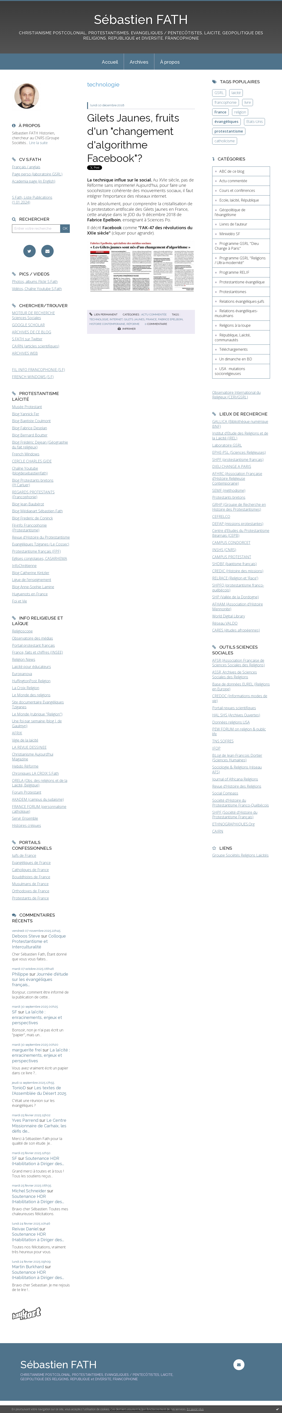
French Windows (25, 454)
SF (14, 1011)
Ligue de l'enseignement (31, 579)
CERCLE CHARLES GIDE (32, 461)
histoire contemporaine (107, 324)
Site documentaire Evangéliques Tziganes (38, 704)
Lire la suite (38, 142)
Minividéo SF (229, 233)
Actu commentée (154, 314)
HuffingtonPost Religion (31, 680)
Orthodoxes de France (30, 891)
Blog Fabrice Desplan (29, 427)
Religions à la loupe (235, 325)
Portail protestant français (33, 645)
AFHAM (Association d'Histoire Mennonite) (237, 607)
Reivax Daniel (25, 1228)
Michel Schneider (29, 1190)
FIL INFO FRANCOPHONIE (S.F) (38, 369)
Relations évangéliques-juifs (241, 301)
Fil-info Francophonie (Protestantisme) (29, 528)
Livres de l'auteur (233, 224)
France (220, 112)
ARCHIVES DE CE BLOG (31, 332)
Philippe (20, 974)
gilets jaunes (134, 319)
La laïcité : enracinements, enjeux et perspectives (37, 1017)
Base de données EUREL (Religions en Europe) (241, 687)
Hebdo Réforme (25, 766)
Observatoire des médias (32, 638)
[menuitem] (110, 61)
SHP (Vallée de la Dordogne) (235, 597)
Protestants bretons (228, 497)
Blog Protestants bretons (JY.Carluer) (32, 483)
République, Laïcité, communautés (232, 337)
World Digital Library (228, 616)
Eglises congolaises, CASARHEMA (39, 558)
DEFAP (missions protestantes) (237, 523)
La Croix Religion (25, 687)
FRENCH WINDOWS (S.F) (33, 376)
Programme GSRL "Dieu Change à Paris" (237, 246)
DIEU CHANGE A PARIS (231, 466)
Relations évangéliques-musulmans (236, 313)
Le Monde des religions (31, 695)
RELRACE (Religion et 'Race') (235, 578)
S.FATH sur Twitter (27, 338)
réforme (132, 324)
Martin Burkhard (28, 1266)
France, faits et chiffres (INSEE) (37, 652)
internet (116, 319)
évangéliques (226, 121)
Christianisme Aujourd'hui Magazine (32, 757)
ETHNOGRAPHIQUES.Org (233, 824)
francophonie (225, 102)
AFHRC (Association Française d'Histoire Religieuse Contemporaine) (237, 478)
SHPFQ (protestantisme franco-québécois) (238, 588)
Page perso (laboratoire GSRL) (37, 174)
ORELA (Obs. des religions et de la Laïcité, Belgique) (39, 783)
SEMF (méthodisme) (228, 490)
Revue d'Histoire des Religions (236, 786)
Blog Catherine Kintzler (30, 572)
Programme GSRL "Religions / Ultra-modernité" (240, 260)
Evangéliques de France (31, 862)
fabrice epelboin (170, 319)
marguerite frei (26, 1050)
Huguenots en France (30, 594)
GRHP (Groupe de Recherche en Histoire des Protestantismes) (239, 507)
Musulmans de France (30, 883)
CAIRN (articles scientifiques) (35, 346)
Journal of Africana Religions (235, 779)
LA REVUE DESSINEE (29, 747)
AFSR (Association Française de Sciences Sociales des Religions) (238, 663)
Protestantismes (232, 291)
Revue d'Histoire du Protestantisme (41, 537)
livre (247, 102)
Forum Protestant (26, 792)
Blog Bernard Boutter (29, 435)
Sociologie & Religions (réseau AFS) (237, 770)
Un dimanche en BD (235, 359)
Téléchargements (233, 349)
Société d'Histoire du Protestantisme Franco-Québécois (240, 803)
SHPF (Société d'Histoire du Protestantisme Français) (234, 815)
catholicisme (224, 140)
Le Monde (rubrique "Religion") (37, 714)
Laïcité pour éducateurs (31, 666)
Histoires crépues (26, 825)
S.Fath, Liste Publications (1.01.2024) (32, 200)
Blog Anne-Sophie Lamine (33, 586)
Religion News (23, 659)
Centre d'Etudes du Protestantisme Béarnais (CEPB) (240, 533)
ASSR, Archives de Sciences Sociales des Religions (234, 675)
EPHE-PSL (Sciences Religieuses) (239, 452)
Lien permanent (103, 314)
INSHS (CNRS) (224, 549)
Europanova (22, 673)
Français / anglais (26, 166)
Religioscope (22, 631)
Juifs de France (24, 855)
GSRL (219, 92)
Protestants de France (30, 898)
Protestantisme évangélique (242, 282)
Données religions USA (231, 722)
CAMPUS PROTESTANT (231, 556)
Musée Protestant (27, 406)
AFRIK (17, 733)
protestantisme (228, 131)
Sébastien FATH (141, 19)
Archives (139, 62)
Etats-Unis (254, 121)
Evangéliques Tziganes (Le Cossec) (40, 544)
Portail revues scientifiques (234, 707)
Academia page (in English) (33, 181)
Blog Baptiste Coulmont (31, 420)
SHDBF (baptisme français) (234, 563)
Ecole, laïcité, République (239, 200)
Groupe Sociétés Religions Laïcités (240, 855)
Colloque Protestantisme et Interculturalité (39, 941)
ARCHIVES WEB (25, 353)
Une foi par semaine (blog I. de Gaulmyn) (37, 723)
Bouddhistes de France (31, 876)
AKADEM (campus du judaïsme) (38, 799)
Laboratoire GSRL (227, 445)
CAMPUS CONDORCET (231, 542)
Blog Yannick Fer (25, 413)
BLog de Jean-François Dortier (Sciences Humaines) (237, 758)
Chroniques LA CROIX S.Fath (35, 773)
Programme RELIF (234, 272)
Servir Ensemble (25, 818)
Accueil (110, 62)
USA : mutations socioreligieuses (230, 371)
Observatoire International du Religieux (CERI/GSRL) (236, 395)
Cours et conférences (237, 190)
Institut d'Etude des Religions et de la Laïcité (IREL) (240, 436)
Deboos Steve (26, 936)
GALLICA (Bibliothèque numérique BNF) (240, 424)
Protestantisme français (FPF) (36, 551)
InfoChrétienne (24, 565)
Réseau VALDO (225, 623)
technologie (98, 319)
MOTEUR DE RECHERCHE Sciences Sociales (33, 315)
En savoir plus (195, 1409)
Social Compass (225, 793)
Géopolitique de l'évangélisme (230, 212)
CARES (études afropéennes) (236, 630)
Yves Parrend (25, 1120)
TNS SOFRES (223, 741)
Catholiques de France (30, 869)
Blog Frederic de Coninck (32, 518)
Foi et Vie (19, 601)
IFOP (216, 748)
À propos (170, 62)
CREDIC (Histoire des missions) (237, 570)
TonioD (19, 1087)
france (151, 319)
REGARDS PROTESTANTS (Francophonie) (33, 494)
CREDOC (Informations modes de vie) (239, 698)
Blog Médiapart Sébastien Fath (37, 511)
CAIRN (217, 831)
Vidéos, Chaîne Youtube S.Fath (37, 288)
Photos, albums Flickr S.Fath (35, 281)
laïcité (236, 92)
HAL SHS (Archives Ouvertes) (236, 715)
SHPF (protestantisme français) (238, 459)
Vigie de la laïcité (25, 740)
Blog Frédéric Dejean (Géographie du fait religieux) (40, 445)
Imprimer (127, 328)
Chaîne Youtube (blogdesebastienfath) (30, 471)
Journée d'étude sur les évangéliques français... (40, 979)
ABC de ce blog (231, 171)
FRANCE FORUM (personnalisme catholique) (39, 809)
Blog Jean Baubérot (28, 504)
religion (240, 112)
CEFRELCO (221, 516)
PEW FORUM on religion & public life (239, 731)
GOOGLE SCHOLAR (28, 324)
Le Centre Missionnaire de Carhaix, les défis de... (39, 1126)
